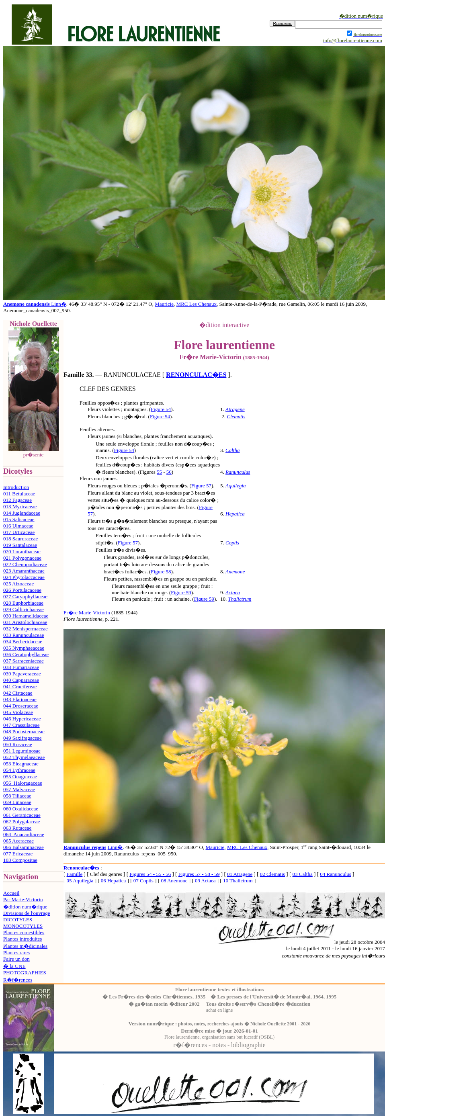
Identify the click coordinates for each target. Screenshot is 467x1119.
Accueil (11, 893)
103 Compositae (20, 860)
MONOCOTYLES (23, 926)
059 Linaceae (17, 802)
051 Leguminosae (22, 751)
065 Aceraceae (18, 841)
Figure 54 (161, 409)
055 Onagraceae (20, 776)
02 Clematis (272, 874)
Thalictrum (240, 599)
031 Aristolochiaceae (25, 622)
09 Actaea (205, 881)
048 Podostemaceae (24, 731)
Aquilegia (235, 486)
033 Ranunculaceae (23, 635)
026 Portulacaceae (22, 590)
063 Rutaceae (17, 828)
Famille (75, 874)
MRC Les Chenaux (196, 304)
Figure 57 (201, 486)
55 (159, 472)
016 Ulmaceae (18, 526)
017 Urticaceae (19, 532)
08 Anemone (174, 881)
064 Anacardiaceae (23, 834)
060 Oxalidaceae (20, 809)
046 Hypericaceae (22, 719)
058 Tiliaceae (17, 796)
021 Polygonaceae (22, 558)
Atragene (235, 409)
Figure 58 (161, 572)
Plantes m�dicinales (25, 946)
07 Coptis (143, 881)
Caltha (232, 450)
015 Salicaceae (19, 519)
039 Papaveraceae (22, 674)
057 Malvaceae (19, 789)
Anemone (235, 572)
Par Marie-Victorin (23, 899)
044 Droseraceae (20, 706)
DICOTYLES (17, 919)
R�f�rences (17, 980)
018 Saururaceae (20, 539)
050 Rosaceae (17, 744)
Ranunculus (237, 472)
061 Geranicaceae (22, 815)
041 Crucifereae (20, 686)
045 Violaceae (18, 712)
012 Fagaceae (17, 500)
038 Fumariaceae (21, 667)
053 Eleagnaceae (21, 764)
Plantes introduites (22, 939)
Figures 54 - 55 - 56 (150, 874)
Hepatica (235, 514)
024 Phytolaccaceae (24, 577)
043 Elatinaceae (20, 699)
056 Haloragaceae (22, 783)
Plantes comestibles (23, 932)
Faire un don (16, 959)
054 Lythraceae (19, 770)
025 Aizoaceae (18, 584)
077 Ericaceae (18, 854)
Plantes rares (16, 952)
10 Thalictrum (238, 881)
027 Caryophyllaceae (25, 596)
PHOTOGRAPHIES (24, 973)
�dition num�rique (25, 907)
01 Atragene (239, 874)
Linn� (58, 304)
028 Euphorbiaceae (23, 603)
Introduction (16, 487)
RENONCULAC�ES (196, 374)
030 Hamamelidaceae (25, 616)
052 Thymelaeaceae (24, 757)
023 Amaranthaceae (24, 571)
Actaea (232, 592)
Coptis (232, 543)
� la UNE (14, 966)
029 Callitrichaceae (23, 609)
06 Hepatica (113, 881)
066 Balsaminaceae (23, 847)
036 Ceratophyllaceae (26, 654)
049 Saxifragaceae (22, 738)
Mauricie (164, 304)
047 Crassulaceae (21, 725)
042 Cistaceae (18, 693)
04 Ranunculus (335, 874)
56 (169, 472)
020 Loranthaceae (22, 551)
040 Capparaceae (21, 680)
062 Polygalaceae (21, 821)
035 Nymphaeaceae (23, 648)
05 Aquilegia (80, 881)
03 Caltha (303, 874)
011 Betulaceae (19, 494)
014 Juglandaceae (21, 513)
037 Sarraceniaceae (23, 661)
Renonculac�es (81, 868)
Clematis (236, 416)
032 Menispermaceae (25, 629)
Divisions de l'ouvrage (26, 913)
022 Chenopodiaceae (25, 564)
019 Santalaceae (20, 545)
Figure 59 (181, 592)
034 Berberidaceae (22, 641)
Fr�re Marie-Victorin (86, 613)
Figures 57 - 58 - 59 (199, 874)
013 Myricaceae (20, 506)
